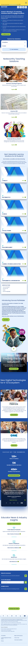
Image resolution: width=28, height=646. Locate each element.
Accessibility (3, 635)
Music (4, 290)
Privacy (2, 640)
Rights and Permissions (18, 635)
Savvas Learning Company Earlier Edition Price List (8, 628)
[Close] (26, 3)
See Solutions (14, 49)
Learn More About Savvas (14, 475)
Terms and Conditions (18, 639)
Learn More (6, 319)
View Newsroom (14, 561)
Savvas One (5, 288)
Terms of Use (16, 637)
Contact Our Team (14, 368)
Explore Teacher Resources (14, 523)
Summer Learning (13, 4)
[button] (6, 503)
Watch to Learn (6, 34)
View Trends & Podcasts (14, 534)
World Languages (6, 291)
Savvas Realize (14, 414)
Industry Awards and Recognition (6, 630)
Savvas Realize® (6, 287)
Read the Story (18, 500)
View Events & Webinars (14, 547)
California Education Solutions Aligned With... (8, 631)
